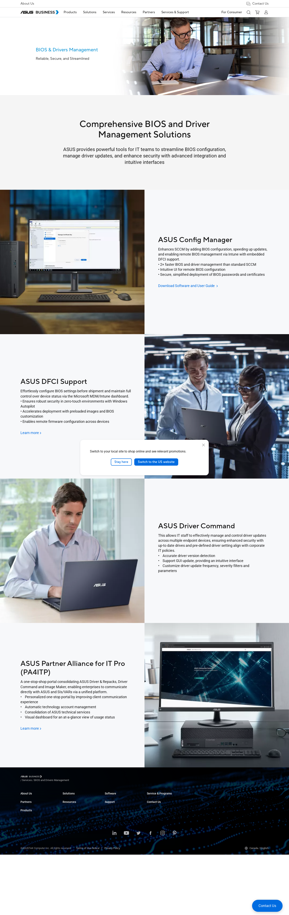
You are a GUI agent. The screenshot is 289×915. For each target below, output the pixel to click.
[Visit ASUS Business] (31, 777)
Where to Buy (28, 824)
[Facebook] (150, 893)
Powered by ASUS (199, 824)
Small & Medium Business (119, 797)
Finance (109, 848)
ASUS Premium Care (200, 812)
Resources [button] (133, 12)
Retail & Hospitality (115, 815)
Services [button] (113, 12)
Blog (149, 797)
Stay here (121, 462)
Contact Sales (239, 797)
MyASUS (152, 830)
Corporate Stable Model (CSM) (206, 818)
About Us (27, 4)
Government (112, 854)
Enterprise (110, 803)
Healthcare (111, 821)
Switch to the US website (156, 462)
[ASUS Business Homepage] (39, 12)
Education (110, 809)
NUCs (66, 809)
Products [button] (74, 12)
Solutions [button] (94, 12)
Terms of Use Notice (87, 908)
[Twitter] (138, 893)
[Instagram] (162, 893)
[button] (248, 12)
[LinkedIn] (114, 893)
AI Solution (111, 860)
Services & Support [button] (179, 12)
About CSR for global (32, 803)
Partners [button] (153, 12)
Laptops (67, 797)
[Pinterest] (174, 893)
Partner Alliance (29, 818)
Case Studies (154, 803)
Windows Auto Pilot (158, 836)
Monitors (68, 815)
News (150, 809)
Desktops (68, 803)
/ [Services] (49, 777)
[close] (203, 445)
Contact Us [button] (257, 3)
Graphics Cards (71, 827)
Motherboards (70, 821)
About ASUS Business (32, 797)
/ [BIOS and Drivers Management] (73, 777)
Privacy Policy (112, 908)
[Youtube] (126, 893)
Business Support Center (203, 797)
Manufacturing (113, 827)
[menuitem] (74, 12)
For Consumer (231, 12)
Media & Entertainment (117, 842)
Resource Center (156, 815)
